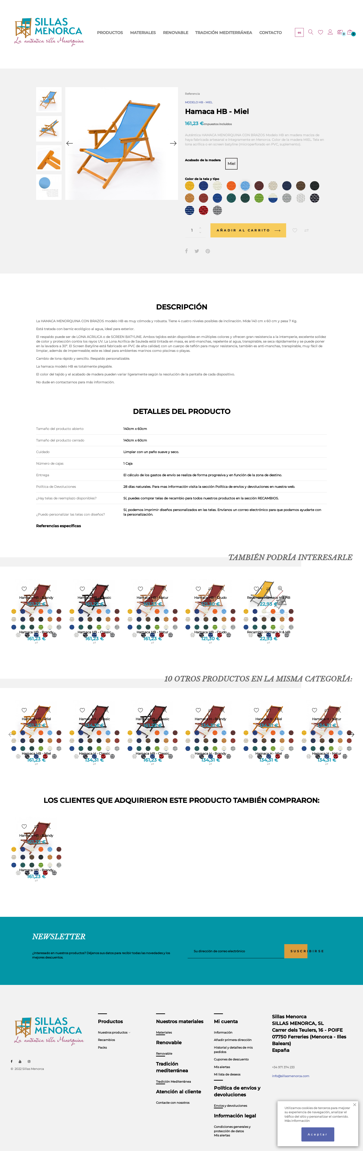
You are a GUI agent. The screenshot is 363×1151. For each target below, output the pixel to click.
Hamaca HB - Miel (36, 745)
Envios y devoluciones (230, 1097)
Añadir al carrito (248, 222)
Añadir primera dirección (233, 1031)
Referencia (192, 93)
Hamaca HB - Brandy (36, 623)
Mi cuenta (226, 1013)
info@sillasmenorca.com (290, 1067)
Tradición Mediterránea (173, 1073)
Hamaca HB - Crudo (210, 623)
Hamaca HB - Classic (94, 623)
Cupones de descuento (231, 1051)
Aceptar (318, 1134)
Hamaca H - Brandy (210, 745)
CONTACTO (230, 32)
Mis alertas (222, 1058)
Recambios (106, 1031)
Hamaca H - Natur (326, 745)
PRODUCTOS (106, 32)
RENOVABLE (158, 32)
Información (223, 1024)
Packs (102, 1039)
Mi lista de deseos (227, 1066)
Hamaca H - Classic (94, 745)
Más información (297, 1121)
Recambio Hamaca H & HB (268, 623)
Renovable (164, 1045)
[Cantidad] (195, 222)
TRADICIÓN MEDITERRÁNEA (194, 32)
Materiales (164, 1024)
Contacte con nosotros (172, 1094)
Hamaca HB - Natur (152, 623)
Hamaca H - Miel (268, 745)
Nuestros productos (112, 1024)
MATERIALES (132, 32)
